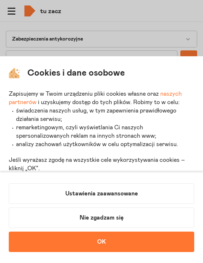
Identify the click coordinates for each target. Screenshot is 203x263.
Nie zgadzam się (102, 218)
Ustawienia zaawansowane (101, 194)
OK (101, 242)
